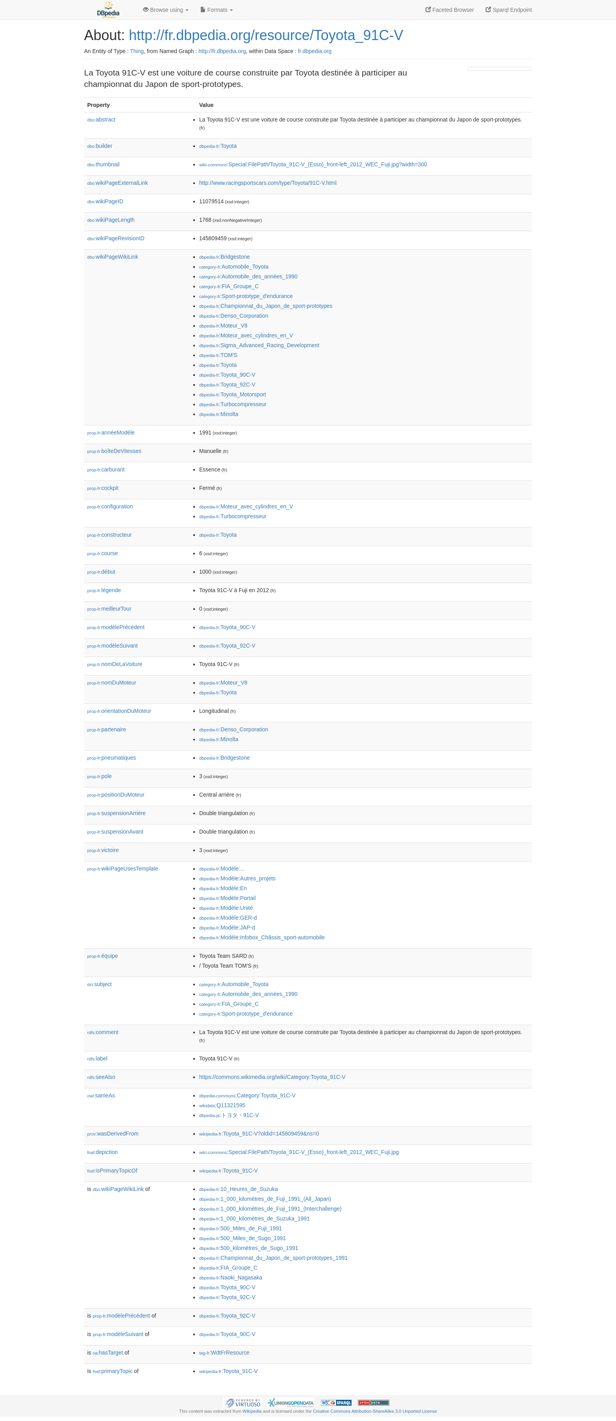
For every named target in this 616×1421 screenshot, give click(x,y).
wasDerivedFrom (113, 1133)
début (101, 572)
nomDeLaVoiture (114, 664)
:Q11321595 (222, 1105)
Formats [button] (216, 10)
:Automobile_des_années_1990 (248, 276)
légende (104, 590)
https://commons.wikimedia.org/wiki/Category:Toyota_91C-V (272, 1077)
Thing (137, 51)
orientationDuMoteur (119, 711)
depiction (102, 1152)
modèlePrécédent (116, 627)
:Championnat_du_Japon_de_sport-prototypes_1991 (273, 1258)
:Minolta (218, 414)
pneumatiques (111, 758)
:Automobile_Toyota (233, 266)
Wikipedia (252, 1411)
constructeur (109, 535)
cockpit (103, 488)
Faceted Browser (449, 10)
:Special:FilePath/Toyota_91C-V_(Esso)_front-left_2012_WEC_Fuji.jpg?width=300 (313, 164)
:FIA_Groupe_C (229, 286)
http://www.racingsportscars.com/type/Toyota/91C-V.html (268, 183)
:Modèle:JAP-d (227, 927)
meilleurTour (109, 609)
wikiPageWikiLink (112, 257)
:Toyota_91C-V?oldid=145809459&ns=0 (259, 1133)
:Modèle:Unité (226, 908)
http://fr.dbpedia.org (222, 51)
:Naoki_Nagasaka (230, 1277)
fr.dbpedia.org (315, 51)
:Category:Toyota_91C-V (247, 1095)
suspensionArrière (116, 813)
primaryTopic (112, 1371)
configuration (110, 506)
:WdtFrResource (224, 1352)
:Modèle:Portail (227, 898)
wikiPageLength (111, 220)
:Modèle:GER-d (228, 918)
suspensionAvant (115, 831)
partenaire (106, 729)
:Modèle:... (222, 868)
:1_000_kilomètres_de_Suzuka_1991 (254, 1218)
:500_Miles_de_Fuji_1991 (240, 1228)
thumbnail (103, 164)
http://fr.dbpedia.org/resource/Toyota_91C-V (266, 35)
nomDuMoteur (111, 682)
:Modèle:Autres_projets (237, 878)
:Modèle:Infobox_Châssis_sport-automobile (262, 937)
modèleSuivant (112, 645)
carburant (106, 469)
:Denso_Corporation (233, 316)
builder (99, 146)
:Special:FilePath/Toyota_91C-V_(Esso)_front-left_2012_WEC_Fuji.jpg (299, 1152)
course (102, 553)
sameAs (101, 1095)
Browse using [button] (166, 10)
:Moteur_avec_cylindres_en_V (246, 335)
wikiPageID (105, 201)
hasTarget (108, 1352)
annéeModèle (111, 432)
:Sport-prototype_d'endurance (246, 296)
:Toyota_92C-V (227, 384)
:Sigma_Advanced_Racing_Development (259, 345)
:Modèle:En (223, 888)
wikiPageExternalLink (117, 183)
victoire (103, 850)
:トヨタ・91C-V (229, 1115)
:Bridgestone (224, 257)
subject (99, 984)
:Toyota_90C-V (227, 375)
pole (99, 776)
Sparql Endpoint (509, 10)
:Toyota (218, 146)
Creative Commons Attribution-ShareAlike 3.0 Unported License (375, 1411)
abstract (101, 119)
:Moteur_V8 (223, 325)
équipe (102, 956)
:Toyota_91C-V (228, 1170)
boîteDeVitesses (114, 451)
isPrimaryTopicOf (112, 1170)
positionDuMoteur (116, 794)
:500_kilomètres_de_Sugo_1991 (248, 1248)
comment (102, 1032)
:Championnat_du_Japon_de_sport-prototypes (265, 306)
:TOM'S (218, 355)
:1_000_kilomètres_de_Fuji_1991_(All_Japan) (265, 1199)
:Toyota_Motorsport (232, 394)
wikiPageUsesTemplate (122, 868)
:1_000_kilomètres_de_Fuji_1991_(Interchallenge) (270, 1209)
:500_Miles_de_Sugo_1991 (242, 1238)
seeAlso (101, 1077)
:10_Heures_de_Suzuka (238, 1189)
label (97, 1058)
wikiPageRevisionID (116, 238)
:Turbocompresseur (232, 404)
